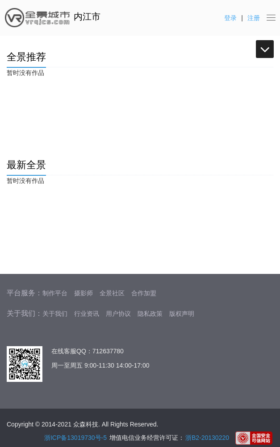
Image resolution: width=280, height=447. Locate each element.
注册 (253, 17)
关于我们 (54, 313)
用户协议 (118, 313)
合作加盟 (143, 293)
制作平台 (54, 293)
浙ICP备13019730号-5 (75, 437)
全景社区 (112, 293)
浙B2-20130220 (207, 437)
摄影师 (83, 293)
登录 (230, 17)
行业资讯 (86, 313)
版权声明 (181, 313)
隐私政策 (150, 313)
